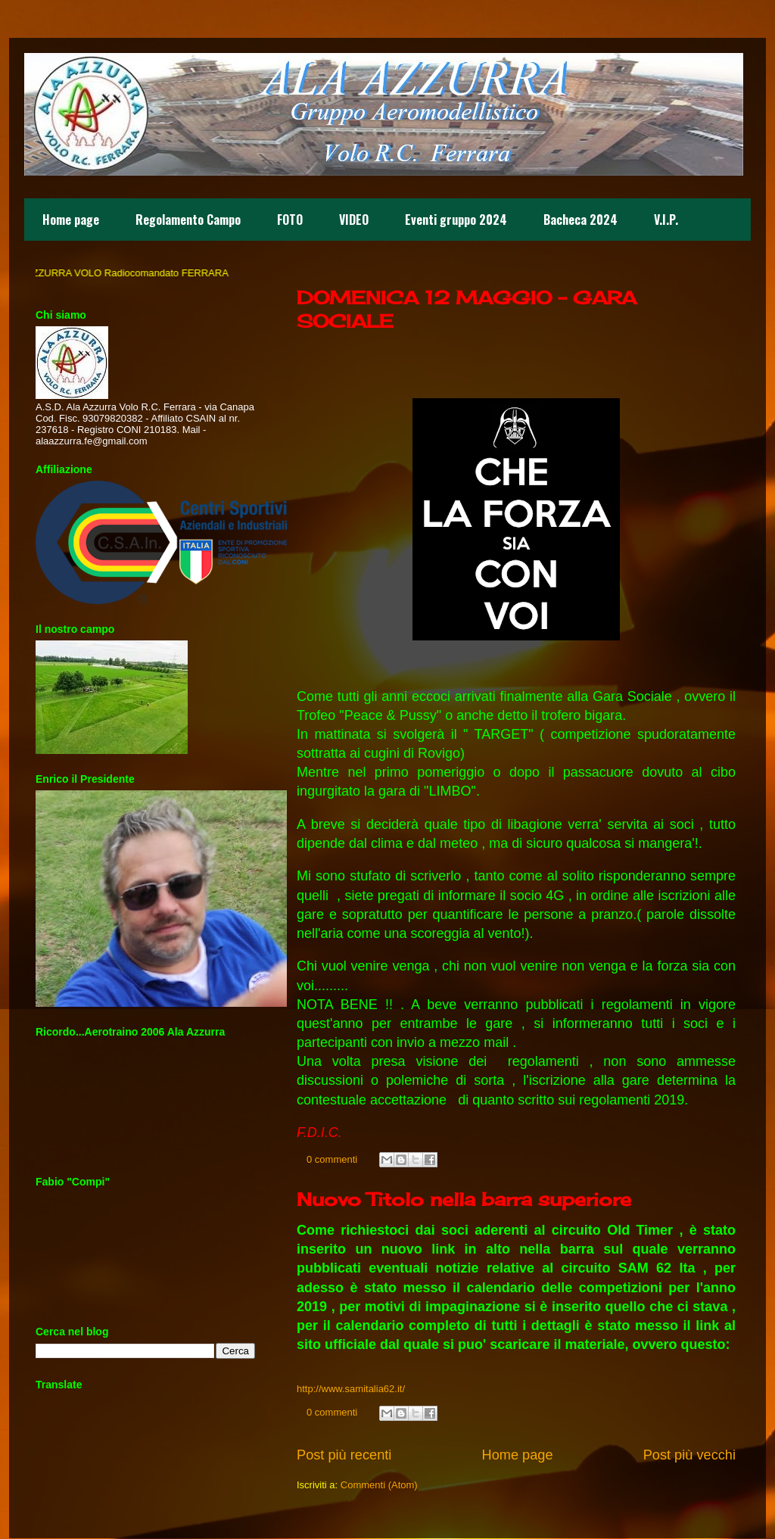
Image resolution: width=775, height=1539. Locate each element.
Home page (70, 219)
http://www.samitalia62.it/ (351, 1388)
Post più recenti (344, 1455)
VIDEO (354, 219)
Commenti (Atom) (379, 1485)
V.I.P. (666, 219)
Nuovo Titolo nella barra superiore (464, 1199)
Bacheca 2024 (580, 219)
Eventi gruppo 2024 (456, 219)
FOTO (290, 219)
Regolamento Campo (188, 219)
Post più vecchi (689, 1455)
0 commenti (332, 1159)
